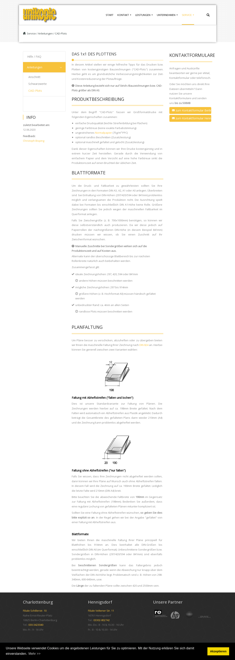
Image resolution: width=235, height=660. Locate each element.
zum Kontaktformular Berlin (191, 110)
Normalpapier (103, 132)
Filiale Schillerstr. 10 (35, 610)
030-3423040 (35, 625)
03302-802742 (101, 620)
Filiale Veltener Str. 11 (101, 610)
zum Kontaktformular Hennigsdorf (191, 118)
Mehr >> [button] (34, 653)
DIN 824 (143, 345)
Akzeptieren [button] (218, 651)
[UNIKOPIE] (40, 15)
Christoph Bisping (33, 141)
